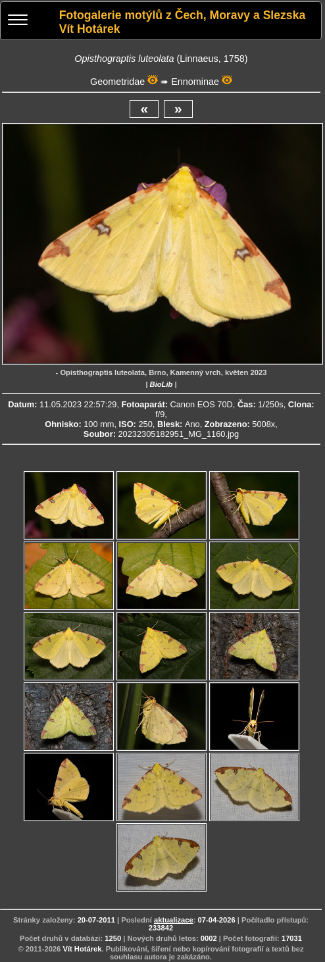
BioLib (161, 384)
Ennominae (195, 81)
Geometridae (117, 81)
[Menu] (18, 21)
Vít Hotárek (82, 949)
